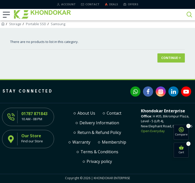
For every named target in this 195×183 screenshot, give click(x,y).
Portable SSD (36, 24)
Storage (15, 24)
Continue (169, 58)
